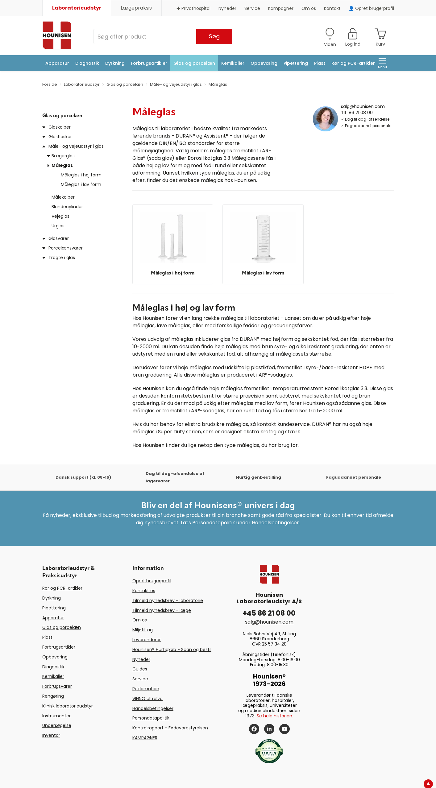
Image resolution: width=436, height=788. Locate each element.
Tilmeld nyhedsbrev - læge (161, 610)
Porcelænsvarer (65, 248)
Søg (214, 36)
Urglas (58, 226)
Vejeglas (60, 216)
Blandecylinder (67, 207)
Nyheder (227, 8)
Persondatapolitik (150, 718)
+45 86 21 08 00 (269, 613)
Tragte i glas (61, 257)
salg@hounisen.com (363, 106)
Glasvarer (58, 238)
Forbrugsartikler (149, 63)
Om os (308, 8)
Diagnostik (87, 63)
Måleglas (62, 165)
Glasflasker (60, 137)
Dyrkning (115, 63)
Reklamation (145, 689)
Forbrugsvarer (57, 686)
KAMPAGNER (144, 738)
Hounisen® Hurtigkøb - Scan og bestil (171, 649)
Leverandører (146, 640)
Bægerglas (63, 156)
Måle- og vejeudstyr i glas (76, 146)
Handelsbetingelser (152, 708)
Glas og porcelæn (194, 63)
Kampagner (280, 8)
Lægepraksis (136, 7)
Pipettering (296, 63)
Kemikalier (232, 63)
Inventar (51, 735)
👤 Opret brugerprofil (371, 8)
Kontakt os (143, 591)
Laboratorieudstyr (76, 7)
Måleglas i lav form (81, 184)
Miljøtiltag (142, 630)
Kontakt (332, 8)
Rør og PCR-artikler (353, 63)
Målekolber (63, 197)
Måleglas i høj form (81, 175)
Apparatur (57, 63)
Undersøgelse (56, 725)
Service (252, 8)
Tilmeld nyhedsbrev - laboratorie (167, 600)
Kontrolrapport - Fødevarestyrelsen (170, 728)
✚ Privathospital (193, 8)
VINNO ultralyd (147, 698)
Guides (139, 669)
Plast (319, 63)
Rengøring (53, 696)
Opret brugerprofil (151, 581)
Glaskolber (59, 127)
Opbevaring (264, 63)
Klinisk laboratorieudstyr (67, 706)
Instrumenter (56, 716)
